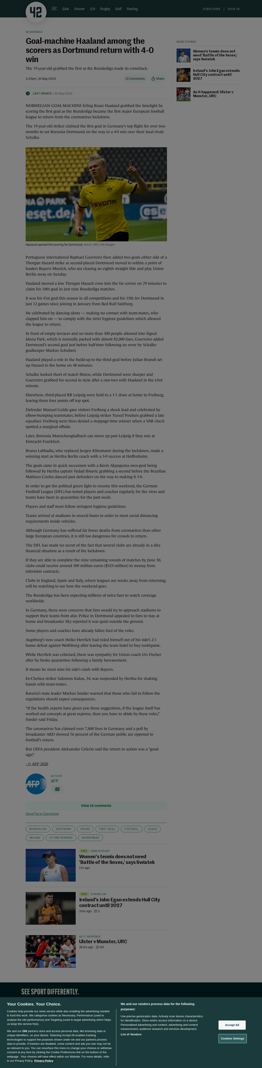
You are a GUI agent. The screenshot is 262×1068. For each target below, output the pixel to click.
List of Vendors (131, 1034)
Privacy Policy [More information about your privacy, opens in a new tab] (43, 1060)
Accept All (232, 1025)
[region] (131, 1032)
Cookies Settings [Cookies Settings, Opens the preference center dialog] (232, 1038)
